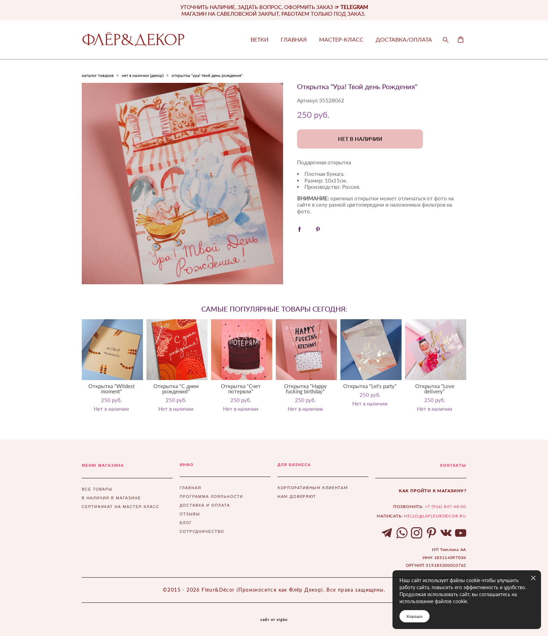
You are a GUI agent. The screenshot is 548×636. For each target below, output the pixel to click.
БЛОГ (186, 523)
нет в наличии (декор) (143, 75)
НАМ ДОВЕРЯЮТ (296, 496)
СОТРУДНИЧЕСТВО (202, 531)
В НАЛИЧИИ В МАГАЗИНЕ (111, 498)
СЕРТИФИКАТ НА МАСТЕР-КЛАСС (120, 507)
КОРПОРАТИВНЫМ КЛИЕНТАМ (312, 487)
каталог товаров (98, 75)
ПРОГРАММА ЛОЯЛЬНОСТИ (211, 496)
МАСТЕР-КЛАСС (341, 39)
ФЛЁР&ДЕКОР (133, 40)
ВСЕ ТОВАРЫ (97, 489)
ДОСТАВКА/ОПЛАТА (404, 39)
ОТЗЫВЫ (190, 514)
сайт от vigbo (274, 620)
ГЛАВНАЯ (294, 39)
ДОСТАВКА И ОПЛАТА (205, 505)
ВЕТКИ (259, 39)
